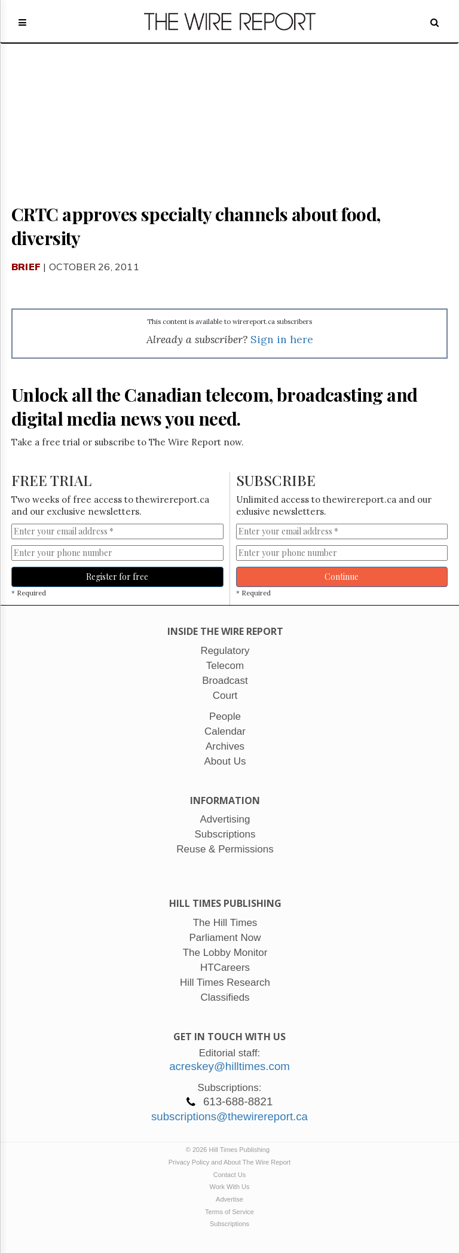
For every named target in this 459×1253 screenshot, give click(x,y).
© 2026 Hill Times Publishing (229, 1149)
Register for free (117, 576)
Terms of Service (229, 1211)
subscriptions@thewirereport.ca (229, 1116)
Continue (342, 576)
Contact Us (229, 1174)
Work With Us (229, 1186)
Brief (26, 267)
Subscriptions (229, 1223)
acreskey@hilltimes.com (229, 1066)
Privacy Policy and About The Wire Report (230, 1162)
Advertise (229, 1199)
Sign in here (281, 339)
